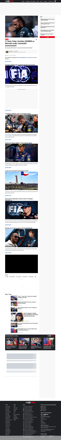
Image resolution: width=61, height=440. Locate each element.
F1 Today (6, 39)
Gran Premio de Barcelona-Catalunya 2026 (30, 417)
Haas (18, 220)
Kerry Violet (11, 51)
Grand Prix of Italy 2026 (27, 425)
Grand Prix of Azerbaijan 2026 (28, 427)
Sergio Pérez (7, 434)
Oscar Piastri (7, 410)
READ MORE (8, 61)
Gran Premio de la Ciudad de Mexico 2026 (30, 431)
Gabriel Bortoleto (7, 430)
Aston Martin (15, 407)
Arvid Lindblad (7, 429)
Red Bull (7, 276)
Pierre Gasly (7, 413)
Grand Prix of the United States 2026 (29, 430)
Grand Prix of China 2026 (27, 407)
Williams (15, 419)
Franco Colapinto (8, 411)
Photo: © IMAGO (8, 36)
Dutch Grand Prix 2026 (27, 423)
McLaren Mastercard (17, 414)
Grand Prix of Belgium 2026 (27, 421)
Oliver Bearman (7, 422)
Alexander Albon (7, 417)
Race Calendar (33, 1)
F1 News (23, 1)
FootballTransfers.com (44, 435)
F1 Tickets (50, 1)
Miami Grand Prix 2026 (27, 413)
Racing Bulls (15, 417)
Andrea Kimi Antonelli (8, 419)
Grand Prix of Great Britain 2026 (28, 419)
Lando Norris (7, 409)
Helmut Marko (31, 276)
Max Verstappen (8, 135)
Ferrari (15, 411)
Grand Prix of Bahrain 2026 (27, 410)
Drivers (38, 1)
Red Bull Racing (16, 418)
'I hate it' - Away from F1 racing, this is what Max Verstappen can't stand (47, 23)
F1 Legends (45, 1)
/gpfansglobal (43, 406)
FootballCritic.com (51, 435)
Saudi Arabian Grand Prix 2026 (28, 411)
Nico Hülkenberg (7, 431)
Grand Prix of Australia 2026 (28, 406)
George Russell (24, 276)
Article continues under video (21, 89)
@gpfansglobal (43, 407)
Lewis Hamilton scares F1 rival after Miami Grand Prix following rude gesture (47, 31)
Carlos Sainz (7, 418)
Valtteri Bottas (7, 433)
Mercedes (19, 57)
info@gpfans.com (43, 423)
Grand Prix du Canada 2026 (28, 414)
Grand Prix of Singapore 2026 (28, 429)
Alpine (14, 406)
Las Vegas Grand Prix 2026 (27, 434)
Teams (41, 1)
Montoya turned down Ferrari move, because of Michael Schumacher (47, 20)
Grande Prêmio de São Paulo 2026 (28, 433)
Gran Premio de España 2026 (28, 426)
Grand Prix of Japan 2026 (27, 409)
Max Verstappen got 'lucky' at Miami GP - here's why (47, 34)
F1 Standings (27, 1)
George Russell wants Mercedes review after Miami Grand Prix (47, 27)
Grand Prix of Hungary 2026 (28, 422)
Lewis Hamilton (29, 57)
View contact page (43, 431)
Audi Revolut (15, 409)
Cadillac (15, 410)
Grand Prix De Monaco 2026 (28, 415)
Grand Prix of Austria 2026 (27, 418)
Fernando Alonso (8, 425)
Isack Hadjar (7, 414)
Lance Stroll (7, 426)
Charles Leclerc (7, 407)
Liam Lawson (7, 427)
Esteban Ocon (7, 423)
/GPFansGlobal (43, 410)
